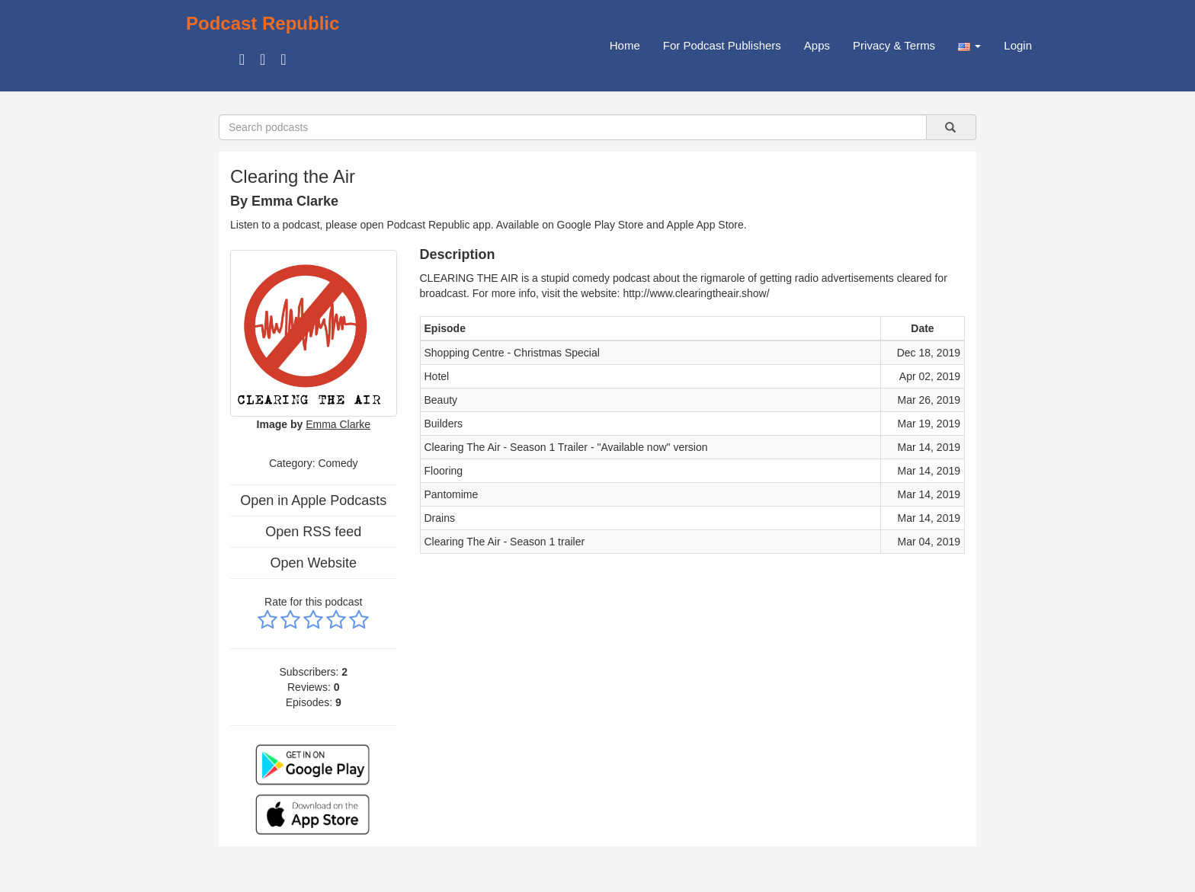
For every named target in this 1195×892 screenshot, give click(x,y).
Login (1018, 45)
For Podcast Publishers (722, 45)
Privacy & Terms (894, 45)
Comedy (337, 463)
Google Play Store (600, 225)
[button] (969, 46)
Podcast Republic (262, 23)
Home (625, 45)
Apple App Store (705, 225)
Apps (817, 45)
